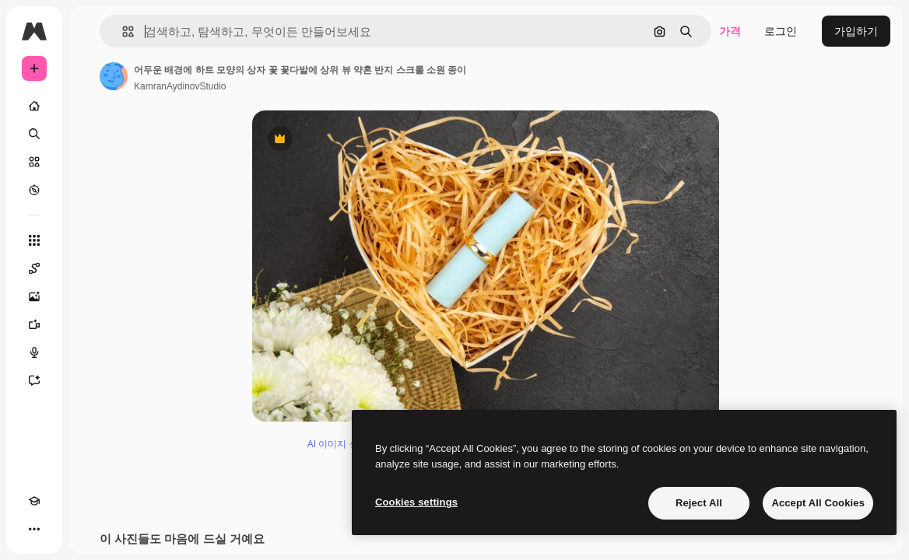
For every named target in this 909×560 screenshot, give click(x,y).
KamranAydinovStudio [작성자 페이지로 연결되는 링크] (180, 86)
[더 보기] (34, 528)
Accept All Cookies (818, 503)
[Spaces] (34, 268)
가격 (730, 31)
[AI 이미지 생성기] (34, 296)
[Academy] (34, 500)
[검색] (34, 133)
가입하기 (856, 31)
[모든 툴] (34, 240)
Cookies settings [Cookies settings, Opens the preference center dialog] (416, 502)
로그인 (780, 31)
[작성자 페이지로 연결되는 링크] (114, 76)
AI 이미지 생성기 (342, 444)
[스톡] (34, 161)
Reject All (699, 503)
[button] (121, 31)
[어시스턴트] (34, 380)
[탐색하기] (34, 189)
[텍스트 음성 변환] (34, 352)
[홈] (34, 105)
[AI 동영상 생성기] (34, 324)
